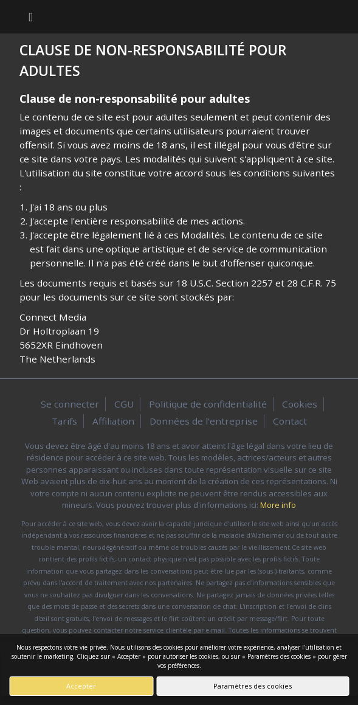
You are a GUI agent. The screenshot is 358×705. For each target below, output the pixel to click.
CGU (124, 404)
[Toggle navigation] (30, 16)
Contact (290, 421)
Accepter (81, 685)
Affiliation (113, 421)
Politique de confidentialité (208, 404)
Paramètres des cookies (252, 685)
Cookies (299, 404)
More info (278, 504)
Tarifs (64, 421)
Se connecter (70, 404)
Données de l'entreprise (204, 421)
